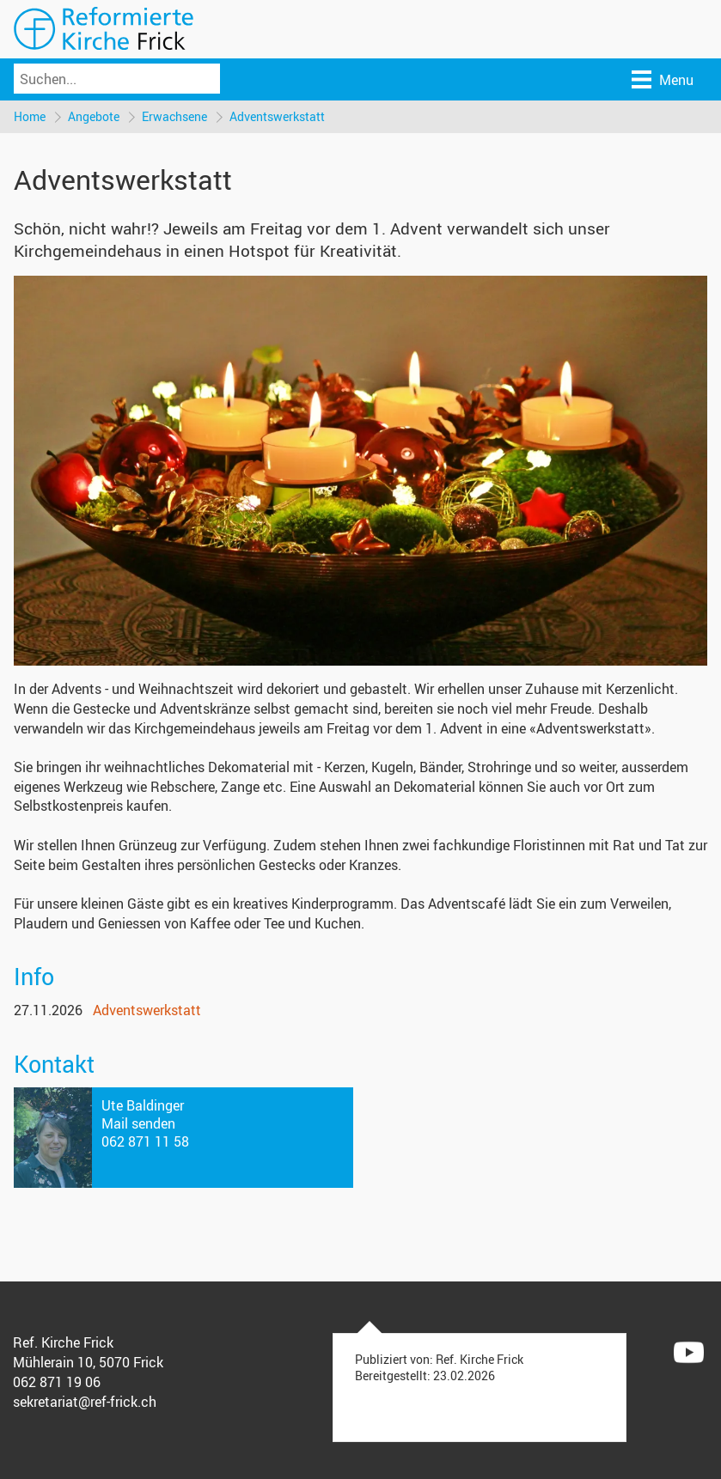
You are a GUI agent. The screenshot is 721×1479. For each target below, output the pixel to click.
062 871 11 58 (145, 1141)
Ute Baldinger (142, 1105)
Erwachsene (174, 116)
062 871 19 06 (57, 1381)
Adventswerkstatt (277, 116)
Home (30, 116)
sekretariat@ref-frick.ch (84, 1401)
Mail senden (138, 1123)
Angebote (93, 116)
